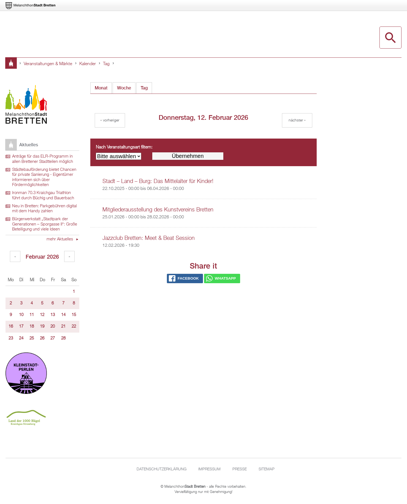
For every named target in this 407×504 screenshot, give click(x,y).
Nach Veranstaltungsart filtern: (124, 147)
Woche (124, 88)
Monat (101, 88)
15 (74, 315)
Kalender (87, 64)
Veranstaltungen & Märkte (48, 64)
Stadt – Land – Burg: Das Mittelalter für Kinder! (157, 181)
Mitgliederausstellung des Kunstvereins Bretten (157, 210)
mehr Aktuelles (60, 239)
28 (63, 338)
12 (42, 315)
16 (11, 326)
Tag (106, 64)
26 (42, 338)
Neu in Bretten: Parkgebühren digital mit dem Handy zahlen (44, 208)
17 (21, 326)
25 (31, 338)
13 (52, 315)
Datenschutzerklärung (161, 469)
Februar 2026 (42, 256)
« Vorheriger (109, 120)
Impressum (209, 469)
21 (63, 326)
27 (52, 338)
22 (74, 326)
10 (21, 315)
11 (31, 315)
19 (42, 326)
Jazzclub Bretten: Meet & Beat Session (148, 238)
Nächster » (297, 120)
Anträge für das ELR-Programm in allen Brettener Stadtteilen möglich (42, 159)
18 (31, 326)
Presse (239, 469)
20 (52, 326)
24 (21, 338)
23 (11, 338)
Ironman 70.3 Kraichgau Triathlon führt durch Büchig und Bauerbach (43, 195)
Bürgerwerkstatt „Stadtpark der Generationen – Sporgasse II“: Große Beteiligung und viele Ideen (44, 224)
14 (63, 315)
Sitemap (267, 469)
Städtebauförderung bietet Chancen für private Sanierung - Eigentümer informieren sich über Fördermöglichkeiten (44, 177)
